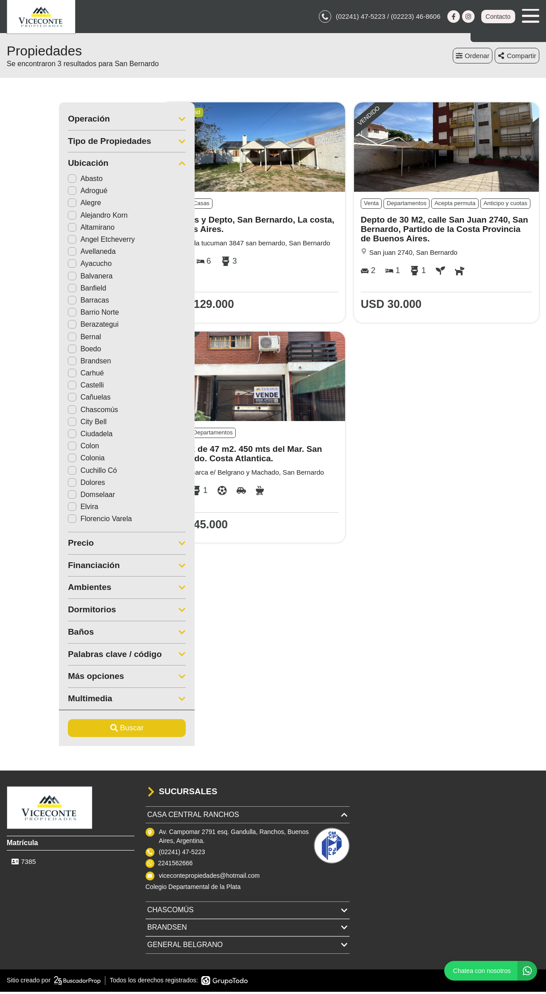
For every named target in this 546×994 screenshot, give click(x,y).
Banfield (35, 290)
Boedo (32, 351)
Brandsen (37, 363)
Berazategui (41, 327)
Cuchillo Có (40, 472)
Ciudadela (38, 436)
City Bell (35, 424)
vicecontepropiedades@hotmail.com (209, 877)
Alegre (32, 205)
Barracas (36, 303)
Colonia (34, 460)
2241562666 (175, 865)
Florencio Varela (47, 521)
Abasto (33, 181)
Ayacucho (37, 266)
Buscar (75, 730)
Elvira (31, 509)
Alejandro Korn (45, 217)
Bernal (32, 339)
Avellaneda (39, 254)
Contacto (497, 17)
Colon (31, 448)
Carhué (33, 375)
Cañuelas (37, 400)
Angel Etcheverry (49, 242)
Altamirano (39, 230)
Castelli (33, 387)
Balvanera (38, 278)
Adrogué (35, 193)
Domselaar (39, 497)
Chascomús (41, 412)
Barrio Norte (41, 315)
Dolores (34, 485)
